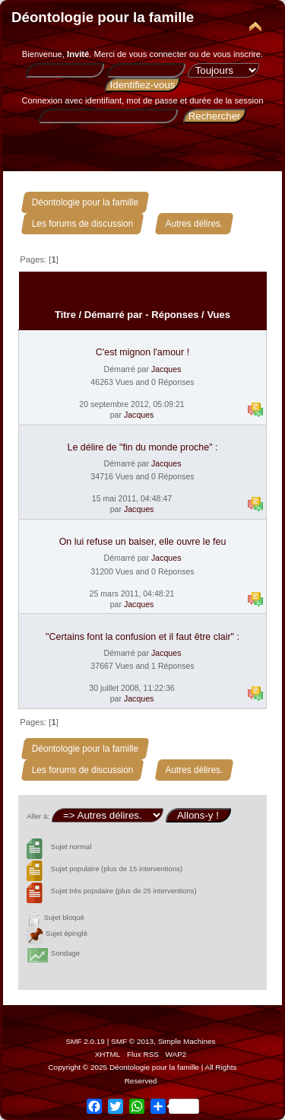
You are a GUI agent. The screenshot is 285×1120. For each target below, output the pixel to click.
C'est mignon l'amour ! (142, 352)
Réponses (174, 314)
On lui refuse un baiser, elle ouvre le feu (142, 541)
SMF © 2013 (132, 1041)
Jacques (166, 369)
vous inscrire (237, 54)
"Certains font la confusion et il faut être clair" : (142, 637)
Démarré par (113, 314)
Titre (65, 314)
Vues (218, 314)
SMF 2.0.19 (85, 1041)
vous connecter (158, 54)
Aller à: (38, 816)
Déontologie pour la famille (102, 17)
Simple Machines (187, 1041)
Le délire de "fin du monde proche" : (142, 447)
